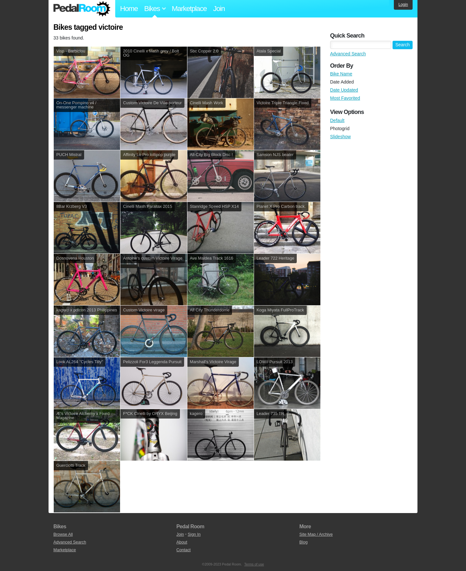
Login (403, 4)
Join (219, 9)
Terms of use (254, 564)
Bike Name (341, 73)
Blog (303, 542)
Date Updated (344, 90)
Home (129, 9)
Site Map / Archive (316, 534)
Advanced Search (348, 53)
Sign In (194, 534)
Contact (183, 549)
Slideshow (340, 136)
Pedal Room (81, 9)
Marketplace (189, 9)
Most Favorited (345, 98)
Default (337, 120)
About (181, 542)
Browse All (63, 534)
